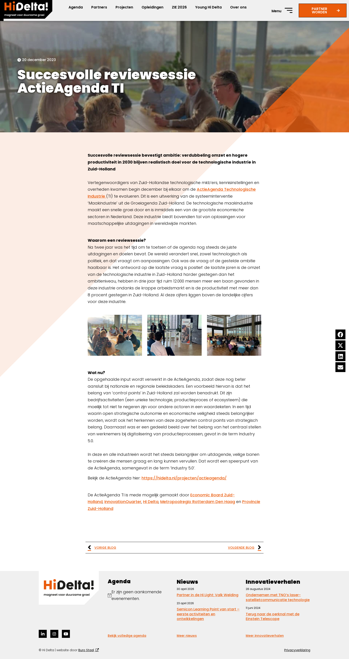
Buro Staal (86, 650)
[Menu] (288, 10)
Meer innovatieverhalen (265, 635)
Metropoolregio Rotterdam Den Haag (197, 501)
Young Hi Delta (208, 7)
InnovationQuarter (122, 501)
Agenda (76, 7)
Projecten (124, 7)
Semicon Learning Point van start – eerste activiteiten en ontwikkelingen (208, 614)
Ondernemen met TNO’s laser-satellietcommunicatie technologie (278, 597)
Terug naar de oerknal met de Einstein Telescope (272, 617)
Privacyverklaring (297, 650)
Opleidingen (152, 7)
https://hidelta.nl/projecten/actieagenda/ (184, 478)
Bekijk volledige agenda (127, 635)
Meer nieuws (187, 635)
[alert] (140, 595)
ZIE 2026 (179, 7)
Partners (99, 7)
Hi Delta (150, 501)
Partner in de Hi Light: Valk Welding (207, 595)
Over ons (238, 7)
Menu (276, 11)
